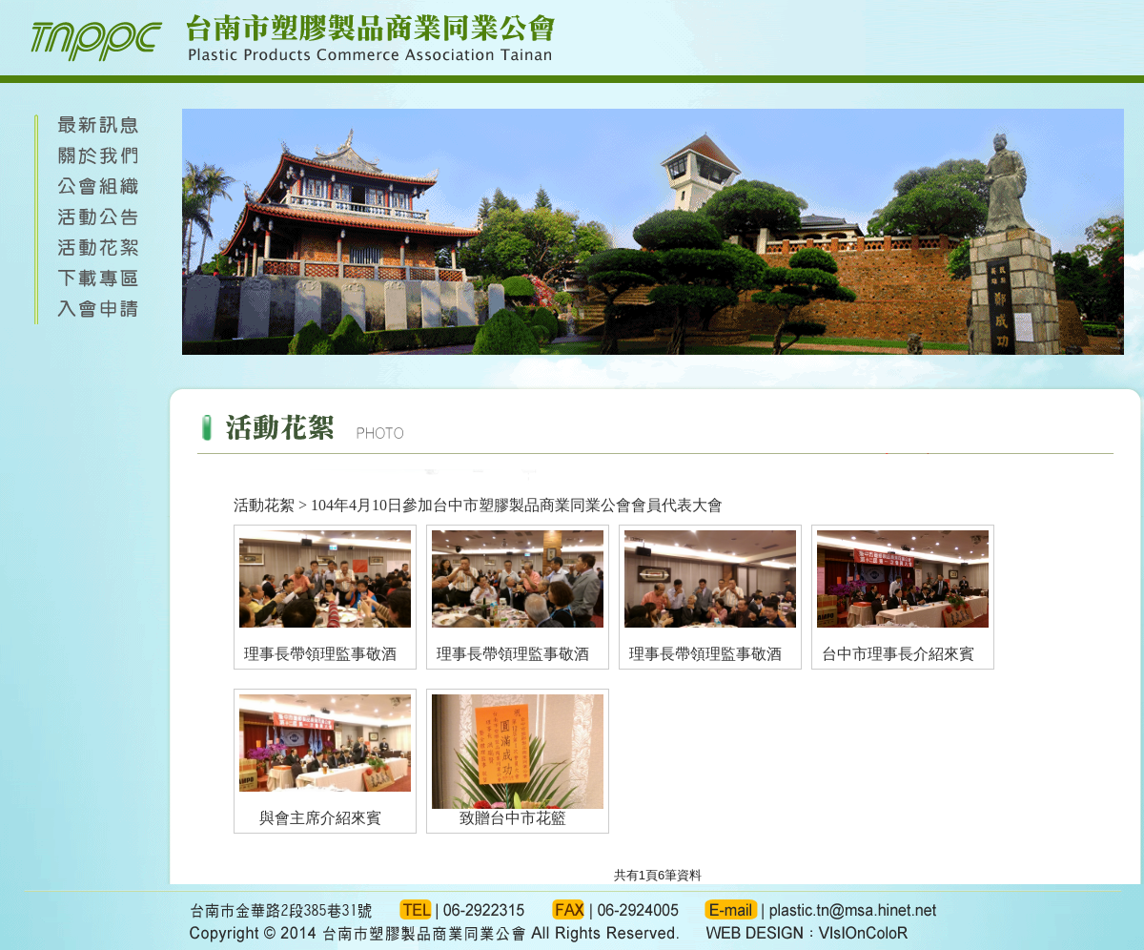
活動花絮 (264, 505)
